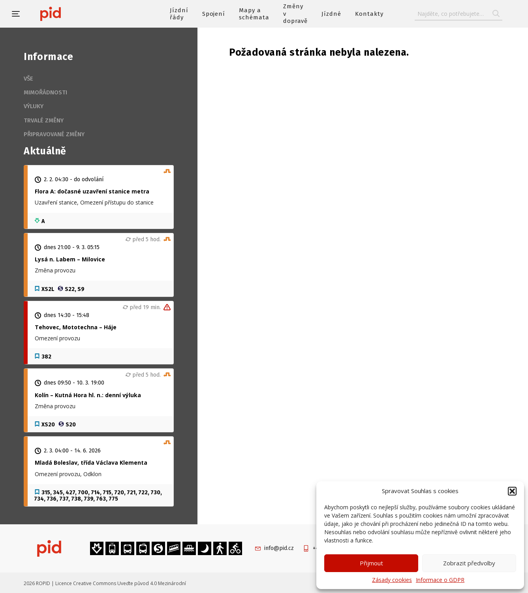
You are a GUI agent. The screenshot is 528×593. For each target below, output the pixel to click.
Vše (28, 78)
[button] (512, 491)
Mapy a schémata (254, 14)
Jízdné (331, 13)
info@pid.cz (279, 548)
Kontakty (369, 13)
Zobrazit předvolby (469, 563)
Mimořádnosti (45, 92)
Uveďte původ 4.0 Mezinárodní (151, 583)
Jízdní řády (179, 14)
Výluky (33, 106)
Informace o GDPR (440, 580)
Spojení (213, 13)
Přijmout (371, 563)
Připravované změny (54, 134)
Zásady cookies (392, 580)
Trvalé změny (44, 120)
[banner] (74, 14)
